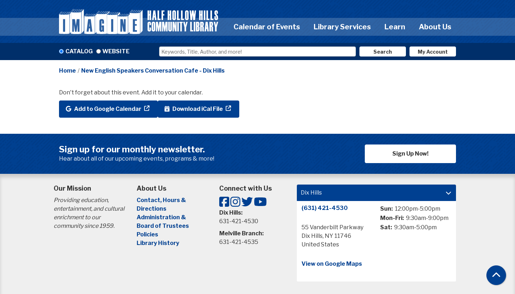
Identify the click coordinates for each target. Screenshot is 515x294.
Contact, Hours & (162, 200)
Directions (151, 208)
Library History (158, 243)
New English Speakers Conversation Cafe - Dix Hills (153, 70)
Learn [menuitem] (394, 27)
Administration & (162, 217)
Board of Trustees (163, 225)
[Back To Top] (496, 275)
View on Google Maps (331, 263)
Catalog (79, 51)
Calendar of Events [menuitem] (267, 27)
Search (382, 52)
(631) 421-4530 (324, 208)
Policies (147, 234)
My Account (433, 52)
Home (67, 70)
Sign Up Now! (410, 153)
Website (115, 51)
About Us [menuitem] (435, 27)
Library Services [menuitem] (342, 27)
